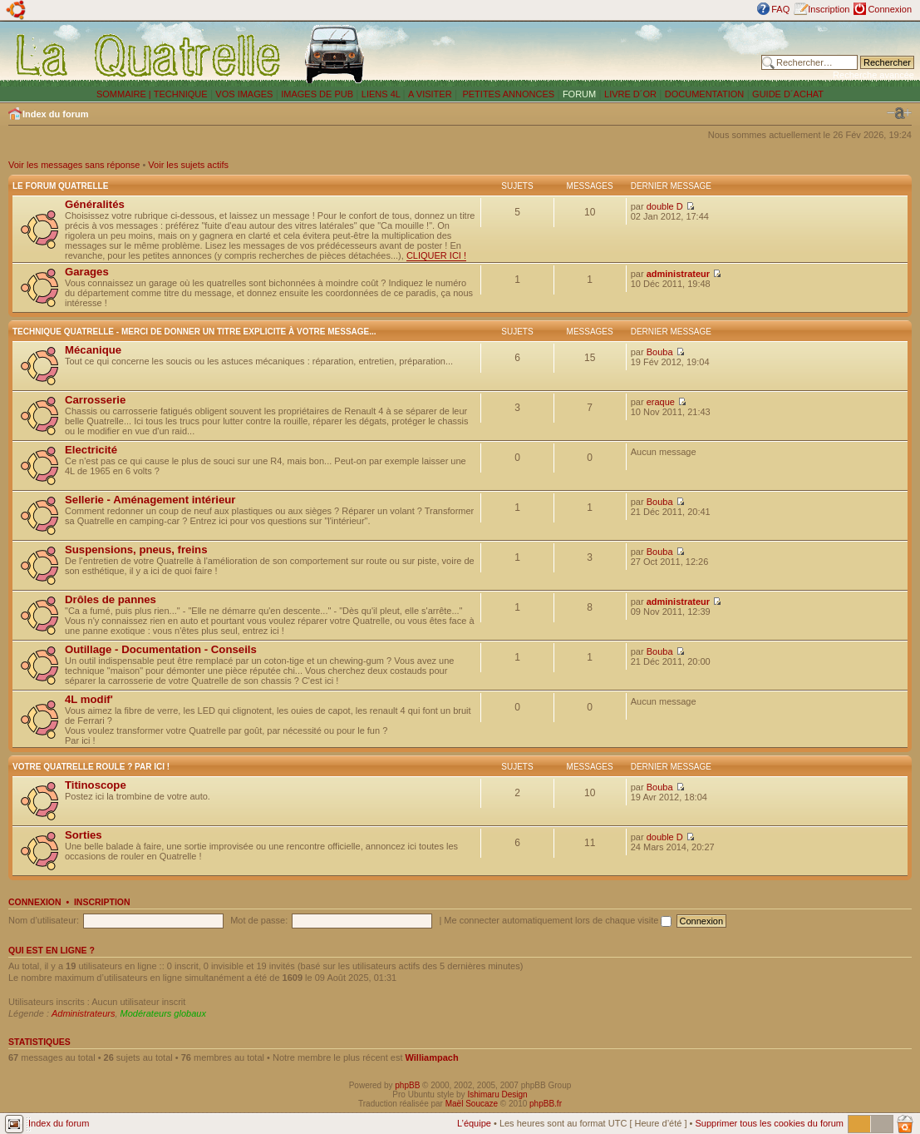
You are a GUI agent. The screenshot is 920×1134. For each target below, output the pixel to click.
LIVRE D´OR (630, 94)
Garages (87, 271)
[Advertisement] (566, 54)
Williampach (432, 1057)
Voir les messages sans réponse (74, 165)
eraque (661, 402)
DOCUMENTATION (705, 94)
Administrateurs (83, 1013)
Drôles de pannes (110, 599)
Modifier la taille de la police (899, 113)
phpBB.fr (545, 1103)
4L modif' (89, 699)
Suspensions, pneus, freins (136, 549)
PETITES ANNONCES (507, 94)
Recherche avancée (873, 75)
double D (665, 206)
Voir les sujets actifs (188, 165)
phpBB (407, 1085)
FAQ (780, 9)
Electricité (91, 449)
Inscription (828, 9)
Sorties (83, 835)
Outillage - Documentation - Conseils (161, 649)
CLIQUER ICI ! (436, 255)
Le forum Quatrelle (60, 186)
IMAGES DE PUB (317, 94)
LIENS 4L (382, 94)
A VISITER (430, 94)
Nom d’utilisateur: (43, 920)
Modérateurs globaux (163, 1013)
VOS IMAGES (244, 94)
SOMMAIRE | (125, 94)
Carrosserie (95, 400)
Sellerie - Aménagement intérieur (150, 499)
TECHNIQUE (181, 94)
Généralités (95, 204)
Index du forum (55, 114)
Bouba (660, 352)
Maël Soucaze (471, 1103)
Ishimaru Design (497, 1094)
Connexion (890, 9)
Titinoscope (95, 785)
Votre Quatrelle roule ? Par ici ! (91, 766)
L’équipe (474, 1123)
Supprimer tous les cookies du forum (769, 1123)
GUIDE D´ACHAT (788, 94)
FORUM (579, 94)
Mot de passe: (259, 920)
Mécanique (93, 350)
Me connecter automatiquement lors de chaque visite (558, 920)
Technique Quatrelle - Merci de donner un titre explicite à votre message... (194, 331)
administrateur (678, 274)
